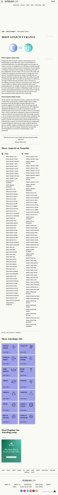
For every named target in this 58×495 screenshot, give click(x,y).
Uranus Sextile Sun (31, 193)
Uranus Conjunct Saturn (32, 173)
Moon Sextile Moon (11, 192)
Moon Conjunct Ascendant (10, 182)
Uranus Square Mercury (32, 230)
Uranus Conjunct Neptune (30, 179)
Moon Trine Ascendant (12, 271)
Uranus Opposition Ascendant (31, 321)
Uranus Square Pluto (32, 247)
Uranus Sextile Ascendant (30, 218)
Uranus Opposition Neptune (31, 315)
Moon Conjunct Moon (11, 159)
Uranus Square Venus (32, 233)
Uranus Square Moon (31, 228)
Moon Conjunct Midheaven (10, 186)
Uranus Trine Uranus (32, 275)
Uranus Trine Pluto (31, 280)
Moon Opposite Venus (11, 284)
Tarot (32, 5)
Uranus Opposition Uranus (31, 310)
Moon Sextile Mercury (12, 194)
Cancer (19, 470)
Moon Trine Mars (10, 257)
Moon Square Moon (11, 221)
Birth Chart (38, 5)
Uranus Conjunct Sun (32, 157)
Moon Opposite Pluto (11, 298)
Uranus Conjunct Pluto (32, 182)
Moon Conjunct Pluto (12, 178)
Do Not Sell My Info (26, 487)
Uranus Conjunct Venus (32, 166)
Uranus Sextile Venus (32, 200)
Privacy (48, 484)
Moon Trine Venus (11, 255)
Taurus (8, 470)
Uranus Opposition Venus (33, 296)
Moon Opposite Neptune (12, 296)
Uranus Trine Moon (31, 261)
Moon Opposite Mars (11, 286)
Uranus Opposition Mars (32, 299)
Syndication (39, 484)
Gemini (14, 470)
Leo (24, 470)
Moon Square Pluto (11, 240)
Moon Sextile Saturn (11, 204)
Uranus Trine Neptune (32, 277)
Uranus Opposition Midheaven (31, 325)
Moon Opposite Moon (11, 279)
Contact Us (17, 484)
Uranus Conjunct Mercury (30, 162)
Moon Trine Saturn (11, 262)
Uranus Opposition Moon (32, 290)
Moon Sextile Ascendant (12, 213)
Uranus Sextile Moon (31, 195)
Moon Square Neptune (12, 238)
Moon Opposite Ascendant (13, 300)
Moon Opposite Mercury (12, 281)
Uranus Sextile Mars (31, 203)
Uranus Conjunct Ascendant (30, 185)
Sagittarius (45, 470)
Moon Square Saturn (11, 233)
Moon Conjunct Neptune (12, 176)
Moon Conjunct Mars (11, 166)
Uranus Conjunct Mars (32, 168)
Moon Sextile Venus (11, 197)
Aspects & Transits (10, 32)
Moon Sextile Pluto (11, 211)
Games (27, 5)
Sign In (53, 1)
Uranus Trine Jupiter (31, 270)
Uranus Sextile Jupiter (32, 205)
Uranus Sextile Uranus (32, 210)
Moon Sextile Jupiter (11, 201)
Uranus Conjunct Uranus (33, 175)
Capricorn (52, 470)
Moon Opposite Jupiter (12, 288)
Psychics (22, 5)
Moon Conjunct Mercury (12, 162)
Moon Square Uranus (11, 235)
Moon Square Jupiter (11, 230)
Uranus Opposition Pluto (33, 318)
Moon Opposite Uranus (12, 293)
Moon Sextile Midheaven (12, 216)
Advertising (28, 484)
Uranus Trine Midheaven (32, 285)
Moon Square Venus (11, 226)
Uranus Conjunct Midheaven (30, 190)
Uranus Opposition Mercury (31, 293)
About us (7, 484)
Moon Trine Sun (10, 247)
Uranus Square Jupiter (32, 238)
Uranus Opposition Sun (32, 287)
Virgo (28, 470)
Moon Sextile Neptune (12, 209)
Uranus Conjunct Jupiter (32, 171)
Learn (3, 32)
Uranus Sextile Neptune (32, 212)
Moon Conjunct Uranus (12, 174)
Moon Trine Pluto (11, 269)
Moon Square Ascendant (12, 242)
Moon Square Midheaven (12, 245)
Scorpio (38, 470)
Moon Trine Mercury (11, 252)
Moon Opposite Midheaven (10, 304)
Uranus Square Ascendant (30, 251)
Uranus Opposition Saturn (31, 306)
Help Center (39, 487)
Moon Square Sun (10, 218)
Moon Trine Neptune (11, 267)
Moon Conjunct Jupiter (12, 169)
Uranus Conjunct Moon (32, 159)
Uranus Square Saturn (32, 240)
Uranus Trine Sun (30, 258)
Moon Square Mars (11, 228)
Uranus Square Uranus (32, 242)
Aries (3, 470)
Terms (14, 487)
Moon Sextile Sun (10, 189)
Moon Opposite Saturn (12, 291)
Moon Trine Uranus (11, 264)
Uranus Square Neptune (32, 245)
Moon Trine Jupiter (11, 259)
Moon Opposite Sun (11, 276)
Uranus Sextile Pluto (32, 215)
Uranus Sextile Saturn (32, 207)
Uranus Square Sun (31, 226)
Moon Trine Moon (10, 250)
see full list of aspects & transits (12, 333)
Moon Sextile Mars (11, 199)
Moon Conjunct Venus (12, 164)
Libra (32, 470)
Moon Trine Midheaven (12, 274)
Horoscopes (16, 5)
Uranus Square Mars (31, 235)
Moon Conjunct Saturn (12, 171)
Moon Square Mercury (12, 223)
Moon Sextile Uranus (11, 206)
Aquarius (26, 472)
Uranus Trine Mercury (32, 263)
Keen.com (4, 438)
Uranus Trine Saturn (31, 273)
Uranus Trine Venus (31, 265)
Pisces (32, 472)
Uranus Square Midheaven (30, 255)
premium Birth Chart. (21, 142)
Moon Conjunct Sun (11, 157)
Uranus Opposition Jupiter (31, 302)
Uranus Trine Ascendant (32, 282)
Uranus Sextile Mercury (32, 198)
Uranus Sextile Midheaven (30, 222)
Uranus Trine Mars (31, 268)
